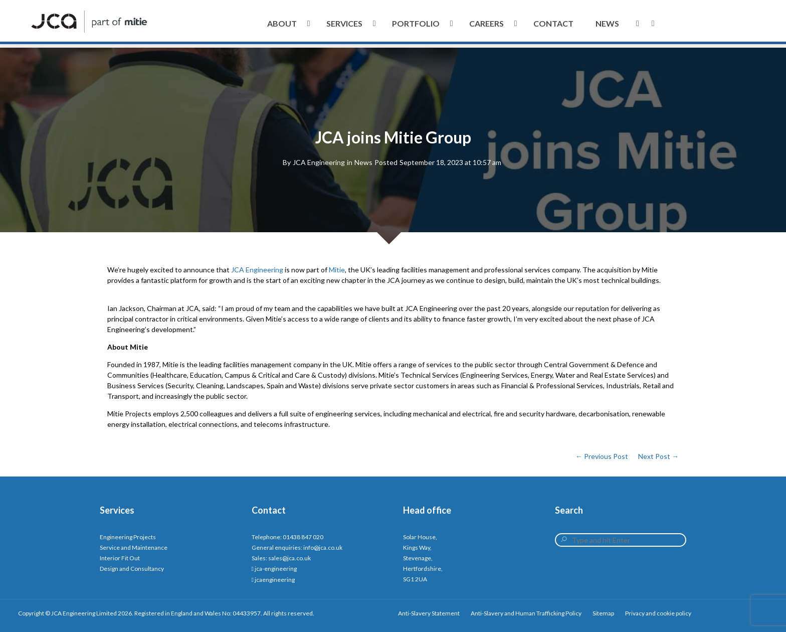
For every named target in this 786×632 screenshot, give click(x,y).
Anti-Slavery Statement (429, 613)
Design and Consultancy (132, 568)
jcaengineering (275, 579)
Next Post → (658, 456)
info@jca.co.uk (322, 547)
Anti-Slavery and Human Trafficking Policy (526, 613)
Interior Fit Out (120, 558)
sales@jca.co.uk (289, 558)
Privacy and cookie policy (658, 613)
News (363, 162)
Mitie (337, 269)
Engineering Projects (128, 537)
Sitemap (603, 613)
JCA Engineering (319, 162)
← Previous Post (601, 456)
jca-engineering (276, 568)
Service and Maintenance (133, 547)
